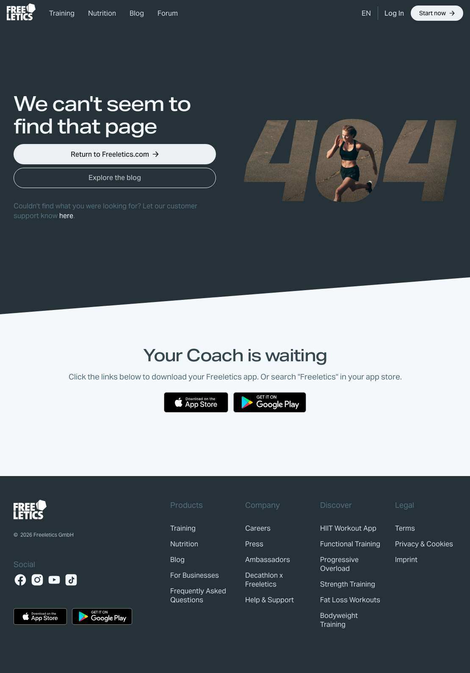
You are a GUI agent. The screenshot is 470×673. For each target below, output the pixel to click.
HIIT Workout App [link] (348, 528)
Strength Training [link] (347, 584)
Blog (137, 13)
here (66, 215)
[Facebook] (20, 580)
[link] (21, 11)
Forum (168, 13)
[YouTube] (54, 580)
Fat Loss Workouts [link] (350, 599)
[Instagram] (37, 580)
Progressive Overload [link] (339, 564)
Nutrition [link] (102, 13)
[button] (366, 13)
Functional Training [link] (350, 544)
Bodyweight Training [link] (339, 620)
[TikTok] (71, 580)
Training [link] (62, 13)
